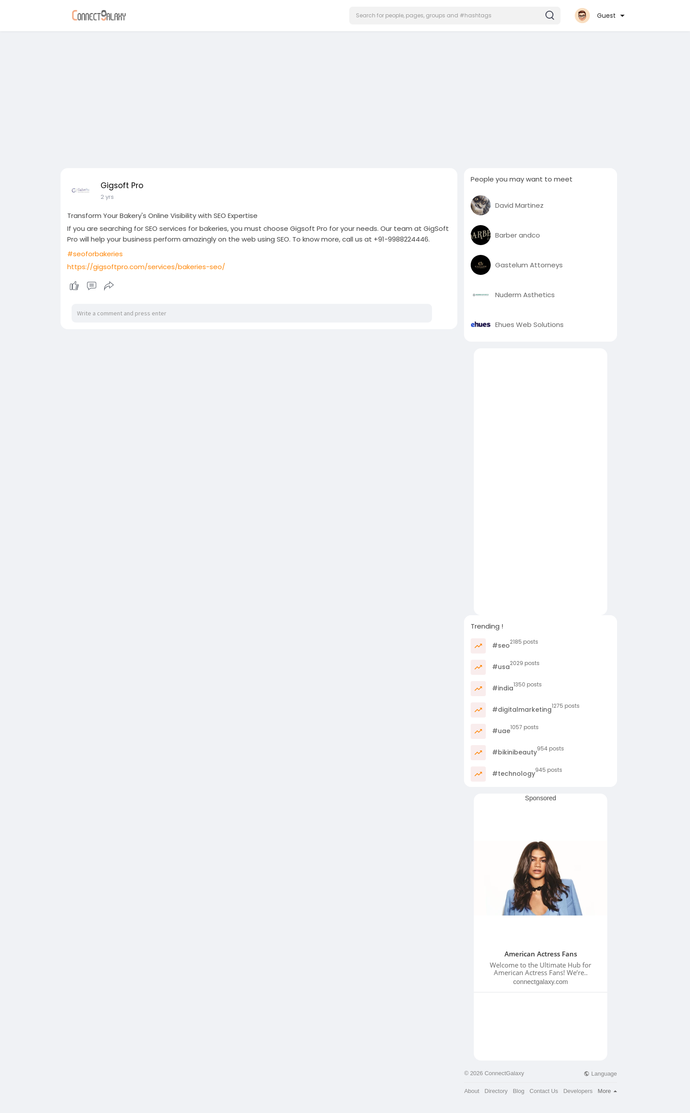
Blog (519, 1091)
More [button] (607, 1091)
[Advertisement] (345, 97)
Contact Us (543, 1091)
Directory (496, 1091)
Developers (578, 1091)
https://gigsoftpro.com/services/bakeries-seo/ (146, 266)
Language (600, 1074)
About (471, 1091)
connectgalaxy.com (540, 981)
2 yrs (107, 197)
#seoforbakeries (95, 253)
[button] (455, 15)
